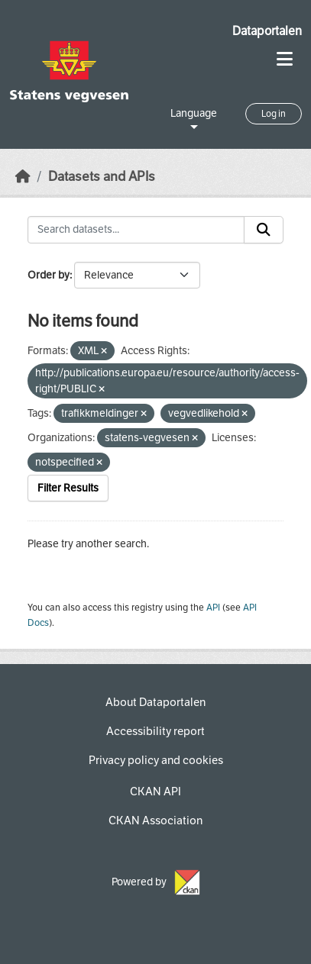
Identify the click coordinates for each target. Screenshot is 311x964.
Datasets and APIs (101, 177)
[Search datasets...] (136, 229)
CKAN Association (155, 820)
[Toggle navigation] (284, 59)
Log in (273, 113)
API (213, 607)
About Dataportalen (155, 702)
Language (193, 113)
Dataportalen (267, 31)
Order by (49, 275)
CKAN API (155, 791)
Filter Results (68, 488)
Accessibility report (155, 731)
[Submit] (263, 229)
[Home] (23, 177)
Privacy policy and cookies (156, 760)
